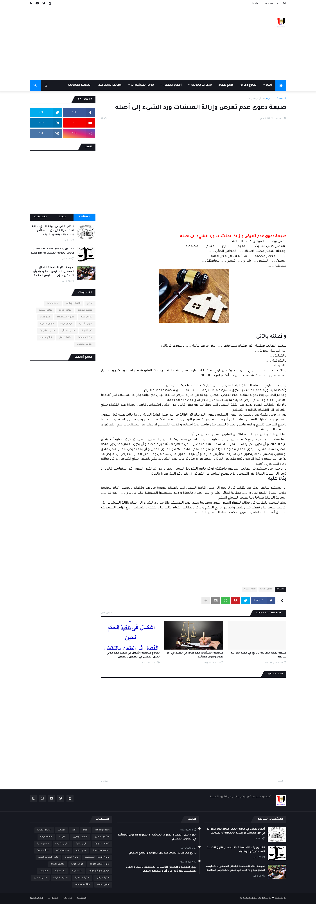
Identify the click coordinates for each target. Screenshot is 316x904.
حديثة (62, 217)
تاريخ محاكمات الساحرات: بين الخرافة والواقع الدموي (163, 853)
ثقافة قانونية (53, 303)
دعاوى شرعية (45, 310)
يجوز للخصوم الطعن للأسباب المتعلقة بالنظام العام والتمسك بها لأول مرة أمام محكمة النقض (161, 869)
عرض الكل (106, 613)
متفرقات (44, 871)
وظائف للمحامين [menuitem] (110, 85)
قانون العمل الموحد (100, 864)
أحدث (281, 781)
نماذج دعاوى (249, 589)
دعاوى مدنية (256, 98)
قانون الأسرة (86, 324)
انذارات (62, 837)
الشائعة (84, 217)
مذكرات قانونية (85, 337)
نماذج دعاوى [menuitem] (248, 85)
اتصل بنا (256, 3)
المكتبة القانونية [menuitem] (79, 85)
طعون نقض (62, 850)
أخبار (74, 830)
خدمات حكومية (85, 310)
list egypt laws (102, 830)
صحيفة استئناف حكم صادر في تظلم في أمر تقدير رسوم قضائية (195, 655)
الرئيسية (281, 3)
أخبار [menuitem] (269, 85)
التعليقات (40, 217)
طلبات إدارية (43, 850)
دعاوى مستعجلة (65, 317)
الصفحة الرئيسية (276, 98)
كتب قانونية (87, 331)
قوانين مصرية (47, 324)
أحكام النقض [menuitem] (172, 85)
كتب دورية (77, 871)
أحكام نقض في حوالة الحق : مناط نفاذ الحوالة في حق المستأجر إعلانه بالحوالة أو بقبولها (53, 230)
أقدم (105, 781)
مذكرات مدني (65, 337)
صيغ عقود (45, 317)
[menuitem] (280, 85)
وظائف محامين (85, 344)
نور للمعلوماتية (252, 898)
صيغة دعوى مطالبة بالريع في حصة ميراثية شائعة (258, 655)
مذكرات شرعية (47, 331)
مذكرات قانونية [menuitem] (201, 85)
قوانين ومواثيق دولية (99, 871)
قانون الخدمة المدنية (48, 857)
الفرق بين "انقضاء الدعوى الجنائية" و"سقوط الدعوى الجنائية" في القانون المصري (157, 837)
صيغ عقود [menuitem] (226, 85)
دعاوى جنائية (65, 310)
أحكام (90, 303)
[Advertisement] (109, 43)
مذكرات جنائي (68, 331)
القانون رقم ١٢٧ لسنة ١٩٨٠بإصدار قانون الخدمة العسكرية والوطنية (52, 251)
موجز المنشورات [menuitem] (142, 85)
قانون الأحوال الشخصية (97, 857)
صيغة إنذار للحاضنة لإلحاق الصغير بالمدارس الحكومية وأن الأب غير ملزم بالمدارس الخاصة (53, 271)
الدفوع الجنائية (44, 830)
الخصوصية (36, 898)
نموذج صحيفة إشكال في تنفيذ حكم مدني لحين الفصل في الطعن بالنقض (133, 655)
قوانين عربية (66, 324)
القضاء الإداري (73, 303)
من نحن (269, 3)
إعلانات (61, 830)
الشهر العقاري (102, 837)
